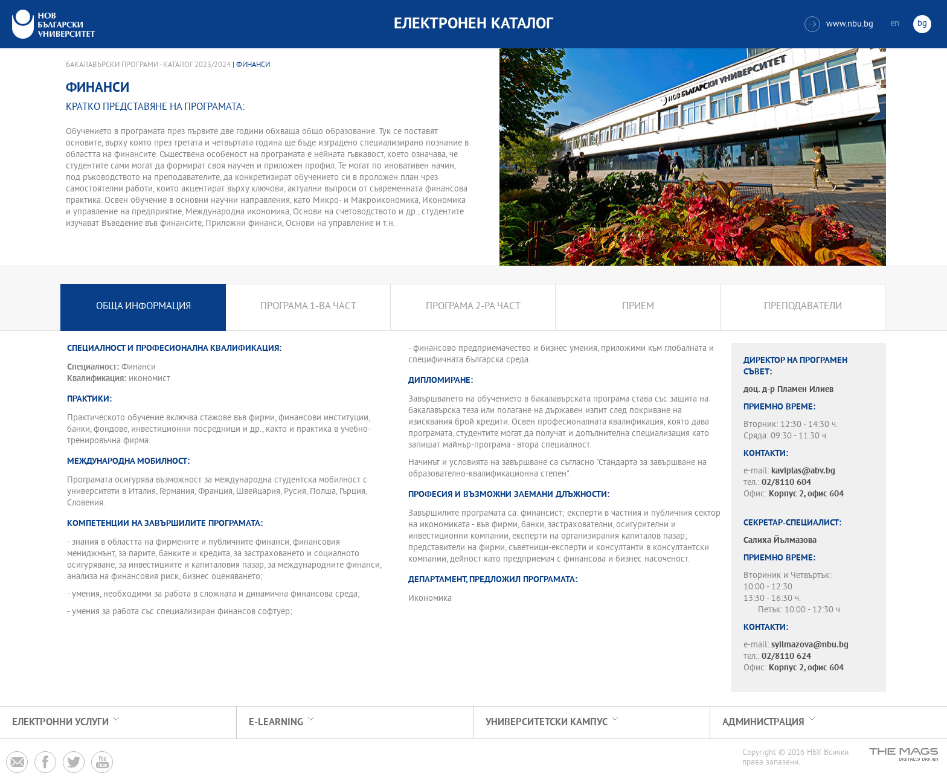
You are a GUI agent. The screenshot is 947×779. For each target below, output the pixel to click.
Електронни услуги (60, 722)
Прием (638, 307)
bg (922, 24)
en (894, 24)
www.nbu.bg (838, 24)
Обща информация (143, 307)
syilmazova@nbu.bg (810, 645)
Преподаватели (803, 307)
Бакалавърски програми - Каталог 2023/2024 (148, 65)
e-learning (276, 722)
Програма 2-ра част (473, 307)
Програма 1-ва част (308, 307)
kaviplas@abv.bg (803, 471)
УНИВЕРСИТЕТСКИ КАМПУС (547, 722)
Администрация (763, 722)
